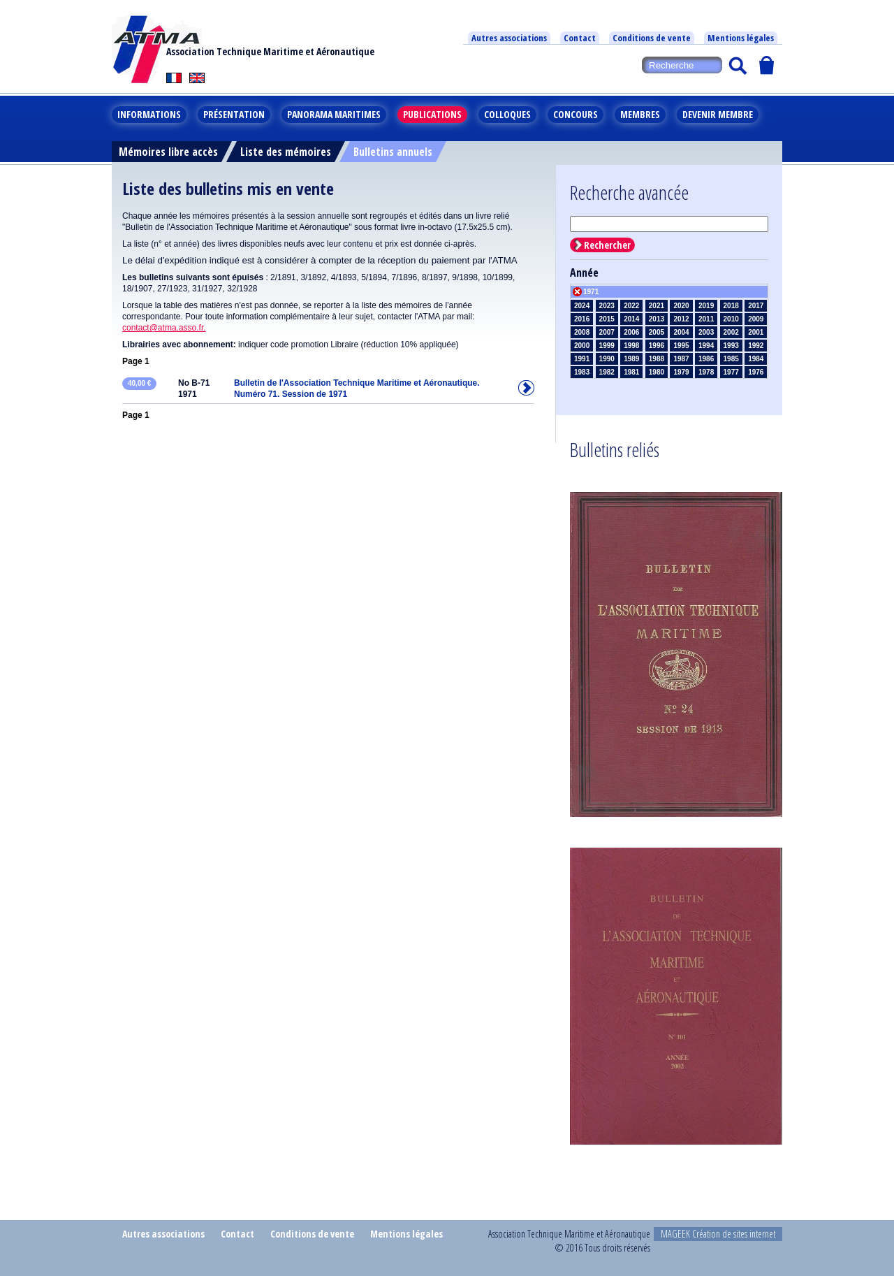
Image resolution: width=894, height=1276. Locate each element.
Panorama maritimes (334, 114)
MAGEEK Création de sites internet (718, 1233)
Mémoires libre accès (168, 151)
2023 (607, 306)
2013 (656, 319)
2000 (581, 345)
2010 (731, 319)
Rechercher (607, 245)
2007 (607, 332)
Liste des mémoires (285, 151)
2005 (656, 332)
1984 (755, 359)
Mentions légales (741, 37)
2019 (706, 306)
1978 (706, 372)
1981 (631, 372)
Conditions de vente (652, 37)
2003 (706, 332)
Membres (640, 114)
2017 (755, 306)
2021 (656, 306)
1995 (681, 345)
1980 (656, 372)
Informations (149, 114)
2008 (581, 332)
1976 (755, 372)
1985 (731, 359)
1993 (731, 345)
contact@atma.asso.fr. (164, 328)
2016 (581, 319)
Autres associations (509, 37)
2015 (607, 319)
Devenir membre (717, 114)
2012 (681, 319)
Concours (575, 114)
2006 (631, 332)
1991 (581, 359)
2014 (631, 319)
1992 (755, 345)
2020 (681, 306)
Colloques (507, 114)
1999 (607, 345)
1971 (591, 292)
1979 (681, 372)
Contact (580, 37)
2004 (681, 332)
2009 (755, 319)
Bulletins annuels (392, 151)
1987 (681, 359)
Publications (432, 114)
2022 (631, 306)
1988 (656, 359)
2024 (581, 306)
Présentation (234, 114)
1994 (706, 345)
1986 (706, 359)
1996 (656, 345)
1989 (631, 359)
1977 (731, 372)
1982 (607, 372)
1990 (607, 359)
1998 (631, 345)
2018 (731, 306)
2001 (755, 332)
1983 (581, 372)
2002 (731, 332)
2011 (706, 319)
